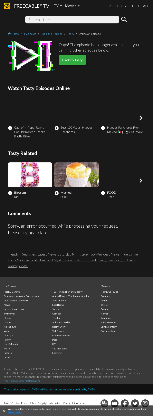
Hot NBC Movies (109, 291)
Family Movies (108, 322)
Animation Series (61, 322)
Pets (54, 339)
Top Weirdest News (104, 254)
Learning (57, 352)
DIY (54, 344)
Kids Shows (10, 326)
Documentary (108, 331)
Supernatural (27, 260)
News (7, 304)
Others (8, 357)
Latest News (46, 254)
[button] (141, 118)
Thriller (56, 317)
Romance (106, 317)
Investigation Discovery (16, 300)
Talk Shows (58, 331)
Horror (7, 317)
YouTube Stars (59, 348)
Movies (105, 286)
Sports (55, 309)
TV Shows (10, 286)
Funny (7, 339)
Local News (58, 304)
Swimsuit (114, 260)
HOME (108, 6)
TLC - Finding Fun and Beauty (67, 291)
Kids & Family (11, 344)
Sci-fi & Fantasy (109, 326)
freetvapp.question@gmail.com (22, 380)
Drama (104, 309)
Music (7, 348)
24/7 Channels (60, 300)
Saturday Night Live (73, 254)
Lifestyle (8, 335)
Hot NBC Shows (12, 291)
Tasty (102, 260)
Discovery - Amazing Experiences (21, 296)
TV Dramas (9, 313)
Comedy (56, 313)
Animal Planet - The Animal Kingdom (71, 296)
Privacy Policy (15, 412)
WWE (23, 266)
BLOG (121, 6)
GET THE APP (139, 6)
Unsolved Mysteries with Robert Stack (67, 260)
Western (8, 331)
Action (104, 300)
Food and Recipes (61, 335)
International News (14, 309)
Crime (7, 322)
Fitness (8, 352)
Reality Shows (59, 326)
